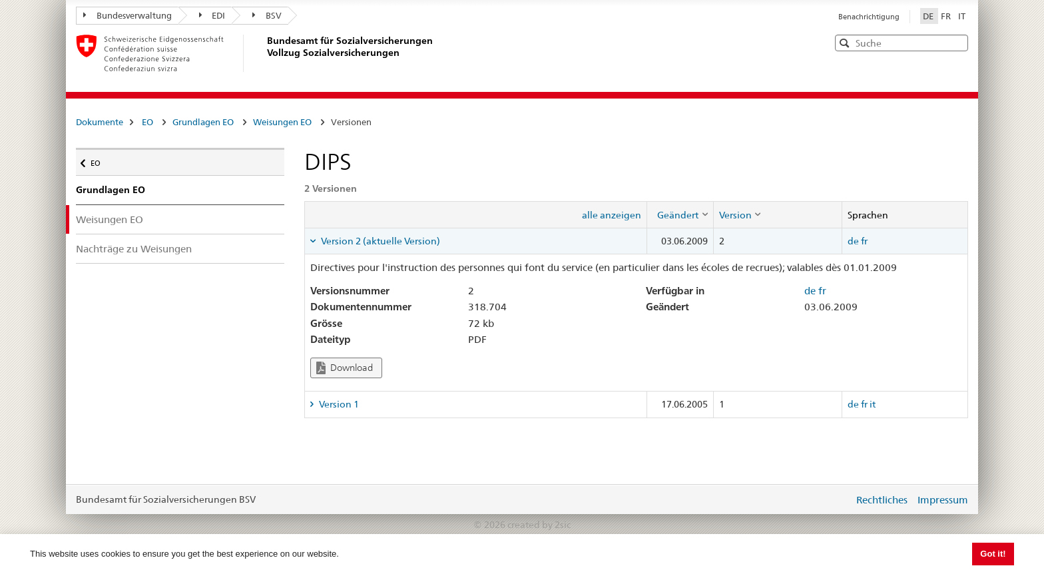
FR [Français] (947, 16)
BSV (267, 15)
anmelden (834, 499)
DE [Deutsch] (929, 16)
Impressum (942, 499)
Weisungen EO (282, 122)
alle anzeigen (611, 215)
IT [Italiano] (961, 16)
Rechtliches (882, 499)
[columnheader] (680, 214)
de (853, 241)
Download (344, 368)
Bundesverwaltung (127, 15)
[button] (956, 42)
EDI (212, 15)
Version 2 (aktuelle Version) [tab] (379, 241)
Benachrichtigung (869, 16)
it (873, 404)
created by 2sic (539, 524)
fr (864, 241)
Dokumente (99, 122)
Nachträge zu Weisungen (134, 248)
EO (147, 122)
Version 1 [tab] (338, 404)
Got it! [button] (992, 554)
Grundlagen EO (203, 122)
